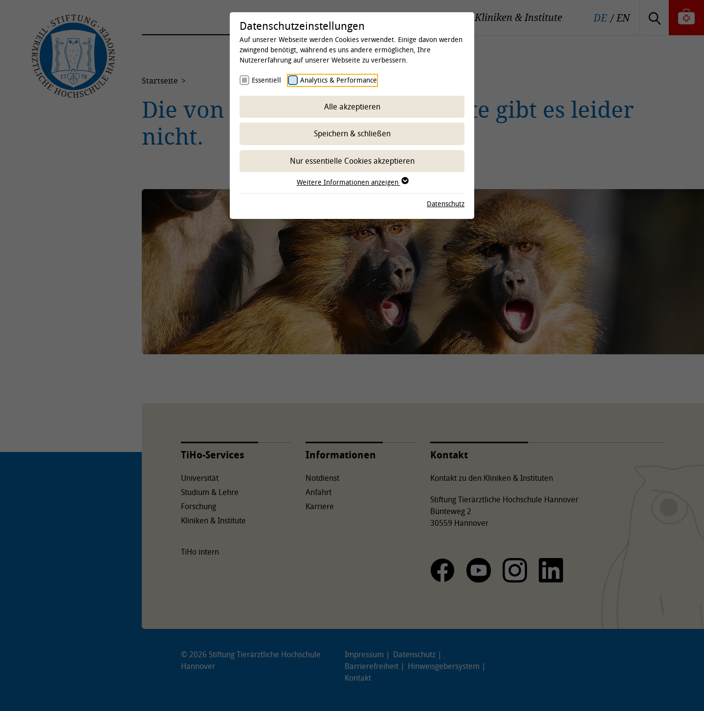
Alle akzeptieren (352, 106)
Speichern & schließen (352, 133)
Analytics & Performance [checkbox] (338, 80)
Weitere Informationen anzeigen (352, 182)
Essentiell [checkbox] (266, 80)
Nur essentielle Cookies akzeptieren (352, 160)
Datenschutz (445, 203)
